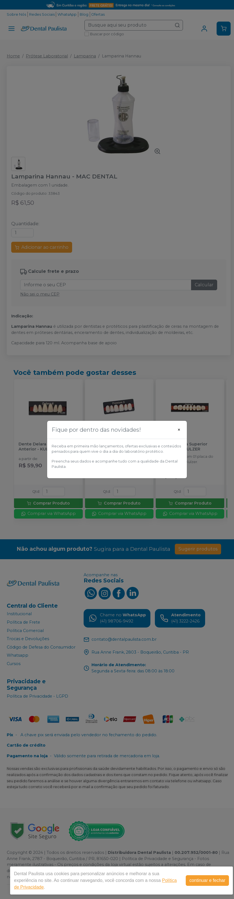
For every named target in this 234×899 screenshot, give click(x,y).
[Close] (179, 429)
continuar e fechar (207, 880)
